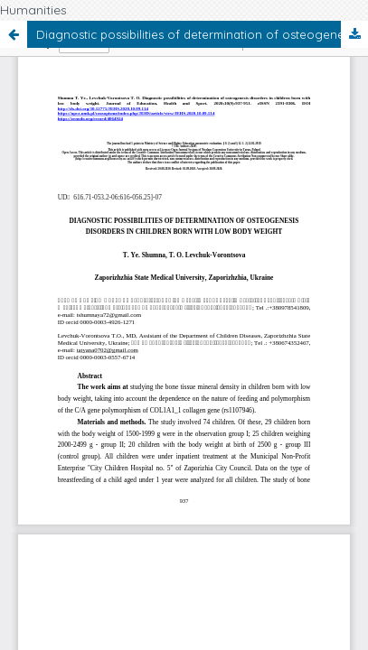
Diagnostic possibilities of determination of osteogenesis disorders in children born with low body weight (202, 34)
